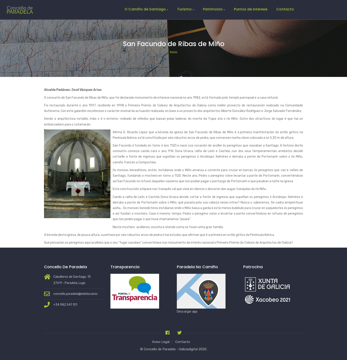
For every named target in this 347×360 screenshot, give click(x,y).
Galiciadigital (188, 349)
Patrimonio (214, 9)
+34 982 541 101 (65, 305)
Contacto (285, 9)
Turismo (185, 9)
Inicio (173, 52)
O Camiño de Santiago (146, 9)
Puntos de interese (250, 9)
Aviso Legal (161, 342)
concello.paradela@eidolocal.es (75, 294)
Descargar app (187, 311)
